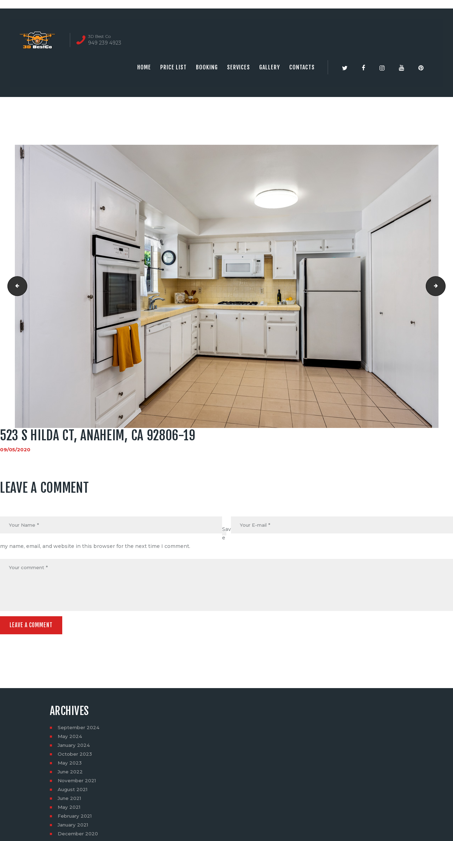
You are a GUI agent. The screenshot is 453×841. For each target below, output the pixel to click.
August (73, 791)
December (79, 836)
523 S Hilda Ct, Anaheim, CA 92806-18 (15, 286)
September (79, 729)
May (70, 738)
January (75, 747)
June (71, 774)
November (78, 782)
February (76, 818)
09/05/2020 (15, 449)
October (75, 756)
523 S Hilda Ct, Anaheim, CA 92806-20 (443, 286)
